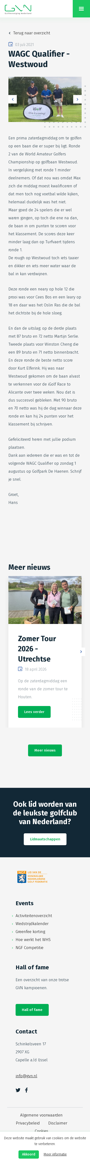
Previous (12, 99)
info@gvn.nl (26, 1075)
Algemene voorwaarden (41, 1115)
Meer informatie (55, 1154)
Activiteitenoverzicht (34, 915)
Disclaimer (57, 1123)
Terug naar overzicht (31, 33)
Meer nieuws (45, 750)
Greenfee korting (30, 931)
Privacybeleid (28, 1123)
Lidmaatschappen (45, 839)
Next (77, 99)
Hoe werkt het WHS (33, 939)
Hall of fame (32, 1010)
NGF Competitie (29, 947)
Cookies (41, 1131)
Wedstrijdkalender (32, 923)
